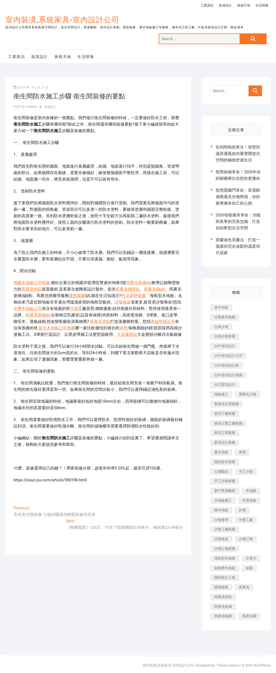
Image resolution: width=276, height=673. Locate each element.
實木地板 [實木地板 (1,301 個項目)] (221, 452)
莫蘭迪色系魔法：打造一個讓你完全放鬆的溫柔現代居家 (238, 246)
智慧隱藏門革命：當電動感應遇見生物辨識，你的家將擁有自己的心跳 (238, 197)
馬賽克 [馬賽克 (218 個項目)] (244, 587)
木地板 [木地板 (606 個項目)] (251, 491)
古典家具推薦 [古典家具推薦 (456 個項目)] (224, 317)
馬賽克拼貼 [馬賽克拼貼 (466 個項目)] (223, 597)
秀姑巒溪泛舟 (163, 321)
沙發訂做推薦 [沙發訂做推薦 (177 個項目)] (224, 549)
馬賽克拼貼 (32, 289)
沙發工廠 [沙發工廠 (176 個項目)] (246, 520)
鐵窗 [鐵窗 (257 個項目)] (249, 568)
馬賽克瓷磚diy (138, 282)
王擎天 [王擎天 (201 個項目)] (251, 558)
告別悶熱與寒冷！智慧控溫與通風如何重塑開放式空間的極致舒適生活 (238, 154)
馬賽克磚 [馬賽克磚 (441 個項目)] (249, 616)
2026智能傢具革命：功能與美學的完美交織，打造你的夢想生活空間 (238, 221)
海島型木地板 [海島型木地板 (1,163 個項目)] (224, 558)
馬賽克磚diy (154, 289)
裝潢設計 (225, 5)
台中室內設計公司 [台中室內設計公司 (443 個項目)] (228, 356)
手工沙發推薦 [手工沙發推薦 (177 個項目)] (224, 481)
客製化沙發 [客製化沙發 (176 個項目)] (247, 394)
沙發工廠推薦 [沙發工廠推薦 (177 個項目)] (224, 529)
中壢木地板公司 (27, 308)
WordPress (262, 665)
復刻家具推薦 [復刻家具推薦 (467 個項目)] (224, 462)
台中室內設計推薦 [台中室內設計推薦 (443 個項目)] (228, 375)
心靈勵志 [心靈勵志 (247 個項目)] (221, 472)
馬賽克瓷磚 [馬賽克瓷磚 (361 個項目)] (223, 607)
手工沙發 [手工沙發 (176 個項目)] (246, 472)
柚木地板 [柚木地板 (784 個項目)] (221, 510)
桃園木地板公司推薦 (31, 282)
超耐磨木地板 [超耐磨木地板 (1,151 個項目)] (224, 568)
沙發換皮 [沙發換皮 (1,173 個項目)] (221, 539)
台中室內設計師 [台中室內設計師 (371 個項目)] (226, 365)
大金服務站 (127, 334)
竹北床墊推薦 (134, 295)
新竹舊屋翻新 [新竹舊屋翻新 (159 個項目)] (224, 491)
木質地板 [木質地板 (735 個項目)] (249, 500)
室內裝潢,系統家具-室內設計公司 (62, 19)
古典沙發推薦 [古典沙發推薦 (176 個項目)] (224, 336)
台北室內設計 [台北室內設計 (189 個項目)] (224, 384)
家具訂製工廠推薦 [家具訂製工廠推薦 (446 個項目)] (228, 423)
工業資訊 (207, 5)
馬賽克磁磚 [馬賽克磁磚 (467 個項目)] (223, 616)
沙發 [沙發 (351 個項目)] (242, 510)
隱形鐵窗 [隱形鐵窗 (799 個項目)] (221, 587)
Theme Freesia (227, 665)
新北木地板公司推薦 (57, 328)
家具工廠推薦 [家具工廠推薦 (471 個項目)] (224, 414)
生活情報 (262, 5)
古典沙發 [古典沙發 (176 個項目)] (221, 327)
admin (31, 107)
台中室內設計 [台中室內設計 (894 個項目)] (224, 346)
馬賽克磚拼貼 (128, 289)
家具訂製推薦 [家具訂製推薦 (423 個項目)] (224, 433)
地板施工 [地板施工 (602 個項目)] (221, 394)
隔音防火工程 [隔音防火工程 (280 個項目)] (224, 577)
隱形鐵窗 (77, 295)
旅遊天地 (243, 5)
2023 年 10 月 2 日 (31, 87)
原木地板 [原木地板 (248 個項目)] (221, 307)
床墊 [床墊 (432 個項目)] (242, 452)
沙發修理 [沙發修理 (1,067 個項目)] (221, 520)
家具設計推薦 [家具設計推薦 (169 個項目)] (224, 442)
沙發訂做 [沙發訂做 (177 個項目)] (246, 539)
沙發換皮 (123, 302)
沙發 (74, 308)
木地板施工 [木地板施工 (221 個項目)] (223, 500)
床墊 (123, 328)
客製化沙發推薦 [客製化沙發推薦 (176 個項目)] (226, 404)
